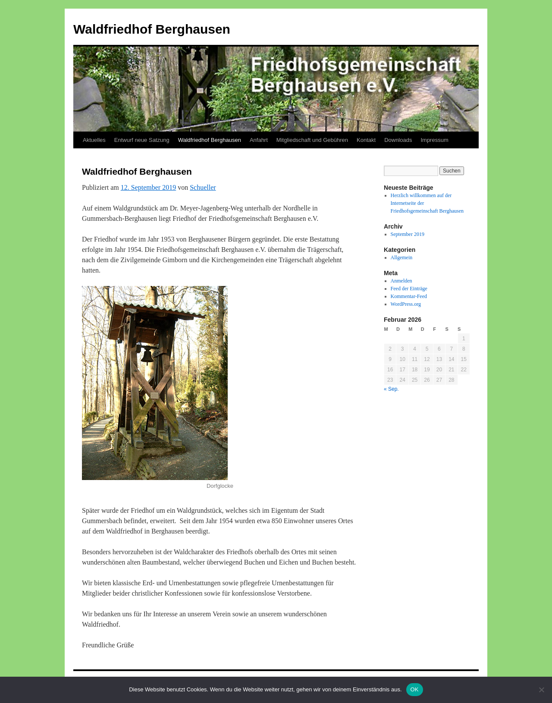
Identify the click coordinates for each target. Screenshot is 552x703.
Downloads (398, 140)
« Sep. (391, 389)
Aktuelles (94, 140)
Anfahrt (259, 140)
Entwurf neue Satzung (141, 140)
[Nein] (541, 689)
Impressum (434, 140)
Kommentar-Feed (409, 296)
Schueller (203, 187)
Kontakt (366, 140)
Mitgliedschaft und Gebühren (312, 140)
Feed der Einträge (409, 289)
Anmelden (401, 281)
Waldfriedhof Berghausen (151, 29)
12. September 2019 (148, 187)
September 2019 (407, 234)
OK (415, 689)
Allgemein (402, 257)
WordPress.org (406, 304)
